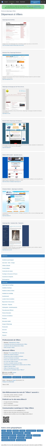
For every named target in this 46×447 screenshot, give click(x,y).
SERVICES (4, 255)
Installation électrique (7, 287)
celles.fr (3, 430)
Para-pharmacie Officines (7, 310)
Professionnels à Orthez (18, 433)
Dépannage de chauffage (7, 285)
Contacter (14, 372)
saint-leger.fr (29, 435)
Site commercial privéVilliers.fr (35, 2)
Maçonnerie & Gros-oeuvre (8, 301)
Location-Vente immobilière (8, 299)
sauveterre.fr (27, 433)
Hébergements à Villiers (14, 342)
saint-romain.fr (5, 437)
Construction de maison (7, 271)
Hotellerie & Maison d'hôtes (8, 290)
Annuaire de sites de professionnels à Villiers (14, 345)
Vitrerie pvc (4, 332)
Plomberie (4, 318)
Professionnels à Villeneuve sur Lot (9, 435)
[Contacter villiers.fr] (44, 2)
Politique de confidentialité (34, 6)
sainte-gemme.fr (21, 437)
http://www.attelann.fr (6, 215)
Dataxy (14, 380)
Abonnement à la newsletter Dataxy (14, 369)
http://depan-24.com (6, 113)
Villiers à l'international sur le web (11, 368)
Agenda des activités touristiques (11, 354)
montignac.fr (40, 430)
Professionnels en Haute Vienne (8, 440)
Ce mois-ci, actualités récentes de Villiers (13, 363)
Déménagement (5, 279)
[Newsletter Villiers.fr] (41, 2)
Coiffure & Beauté (6, 265)
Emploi (17, 1)
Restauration (5, 326)
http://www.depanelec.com (7, 79)
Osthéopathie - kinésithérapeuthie (9, 307)
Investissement (5, 296)
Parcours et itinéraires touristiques (11, 357)
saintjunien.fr (28, 437)
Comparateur (12, 1)
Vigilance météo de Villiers (10, 366)
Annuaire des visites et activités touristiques (13, 356)
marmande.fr (15, 430)
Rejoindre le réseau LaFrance (28, 377)
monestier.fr (22, 430)
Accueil (6, 1)
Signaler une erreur (17, 377)
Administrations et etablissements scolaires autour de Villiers (17, 364)
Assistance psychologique (8, 260)
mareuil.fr (9, 430)
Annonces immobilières (7, 315)
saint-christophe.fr (21, 435)
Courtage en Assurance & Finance (9, 273)
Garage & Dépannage (7, 324)
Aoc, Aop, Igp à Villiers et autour (11, 361)
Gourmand (22, 1)
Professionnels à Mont (31, 430)
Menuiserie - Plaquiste (7, 304)
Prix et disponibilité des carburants (16, 352)
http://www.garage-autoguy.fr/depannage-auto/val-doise (13, 45)
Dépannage (4, 282)
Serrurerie (4, 329)
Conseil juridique (6, 268)
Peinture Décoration (6, 312)
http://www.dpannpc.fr (6, 147)
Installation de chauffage (7, 293)
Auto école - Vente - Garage (8, 262)
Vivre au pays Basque (21, 440)
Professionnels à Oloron (6, 433)
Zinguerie (4, 335)
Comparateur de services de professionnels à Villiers (15, 344)
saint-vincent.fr (13, 437)
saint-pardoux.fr (37, 435)
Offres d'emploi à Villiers (9, 347)
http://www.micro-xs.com (7, 249)
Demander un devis (7, 377)
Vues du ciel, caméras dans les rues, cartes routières (15, 359)
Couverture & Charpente (7, 276)
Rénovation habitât (6, 321)
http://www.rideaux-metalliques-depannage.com (11, 181)
